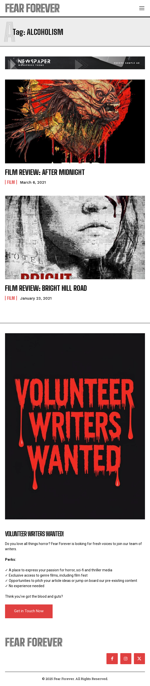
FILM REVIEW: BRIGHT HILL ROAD (46, 288)
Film (11, 182)
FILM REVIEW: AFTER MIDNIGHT (45, 172)
